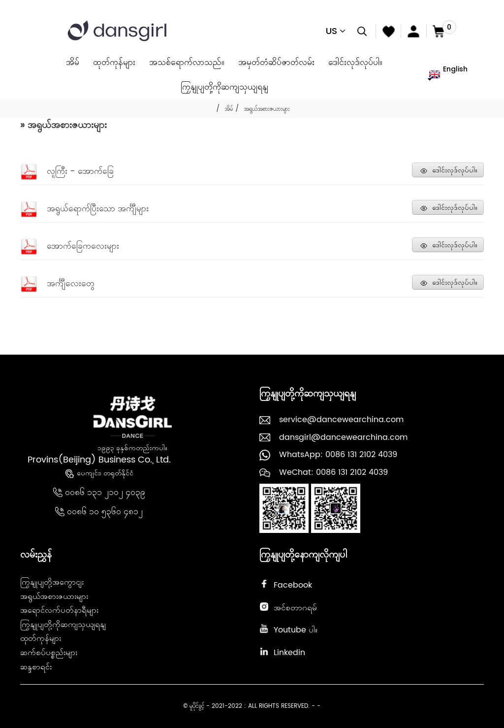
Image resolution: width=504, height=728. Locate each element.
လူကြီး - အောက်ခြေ (80, 171)
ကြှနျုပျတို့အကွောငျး (52, 582)
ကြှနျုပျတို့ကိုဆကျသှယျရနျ (224, 86)
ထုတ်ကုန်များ (114, 62)
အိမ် (72, 62)
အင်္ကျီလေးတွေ (70, 283)
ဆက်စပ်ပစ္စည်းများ (48, 652)
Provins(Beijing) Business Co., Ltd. (99, 460)
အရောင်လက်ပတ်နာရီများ (59, 610)
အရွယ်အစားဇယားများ (267, 109)
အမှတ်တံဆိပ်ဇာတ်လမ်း (276, 62)
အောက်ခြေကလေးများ (83, 246)
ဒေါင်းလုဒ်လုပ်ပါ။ (355, 62)
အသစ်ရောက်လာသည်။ (186, 62)
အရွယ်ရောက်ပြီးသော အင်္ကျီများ (98, 208)
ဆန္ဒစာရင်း (36, 667)
